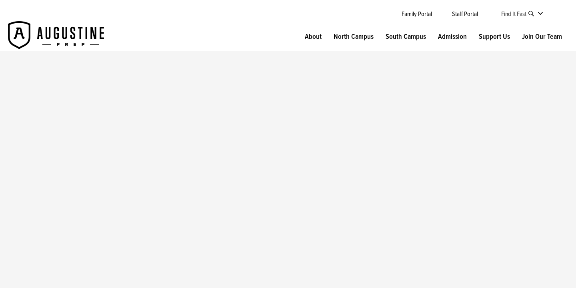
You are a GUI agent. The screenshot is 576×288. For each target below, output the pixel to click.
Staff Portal (465, 13)
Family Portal (417, 13)
